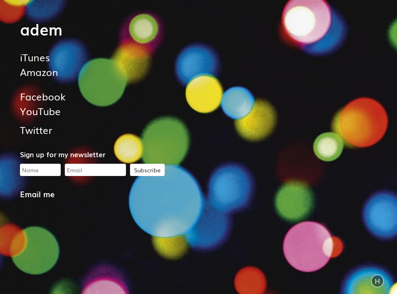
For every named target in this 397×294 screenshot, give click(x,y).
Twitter (36, 129)
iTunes (35, 57)
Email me (37, 194)
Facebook (43, 96)
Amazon (39, 72)
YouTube (40, 111)
